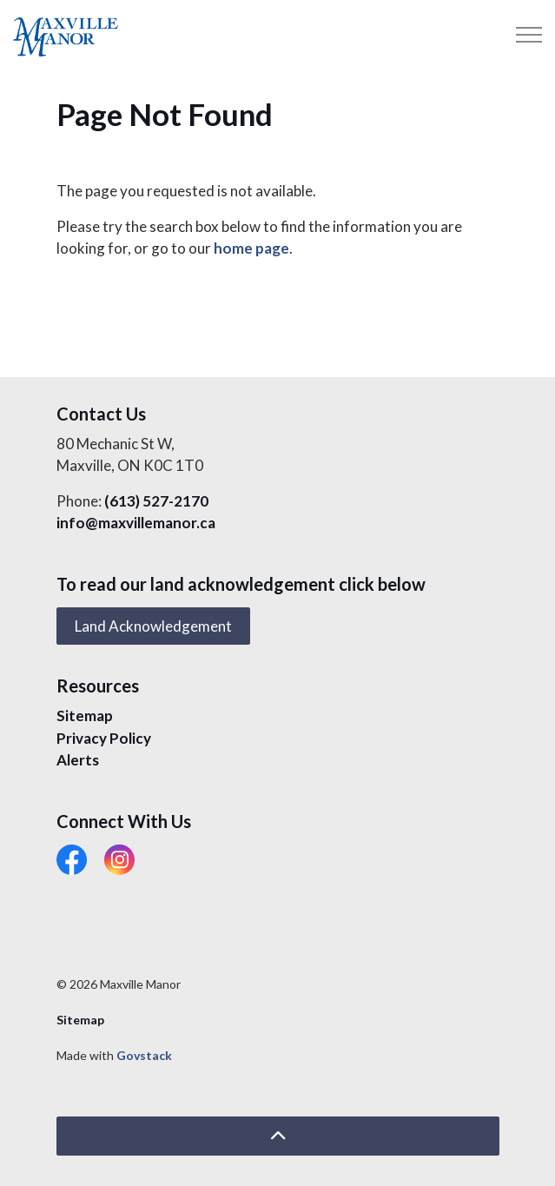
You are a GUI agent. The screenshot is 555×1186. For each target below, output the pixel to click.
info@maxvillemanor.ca (135, 522)
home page (251, 248)
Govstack (144, 1055)
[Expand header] (529, 35)
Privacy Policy (103, 738)
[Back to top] (277, 1136)
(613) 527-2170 (156, 501)
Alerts (77, 760)
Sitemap (84, 715)
